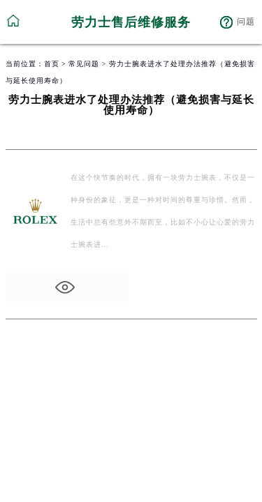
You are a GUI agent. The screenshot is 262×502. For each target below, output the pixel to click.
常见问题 (83, 64)
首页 (51, 64)
